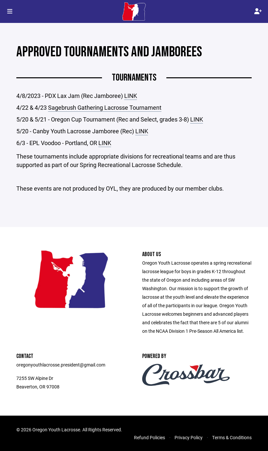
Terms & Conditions (232, 437)
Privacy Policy (189, 437)
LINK (130, 96)
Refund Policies (149, 437)
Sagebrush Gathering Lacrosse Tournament (104, 107)
